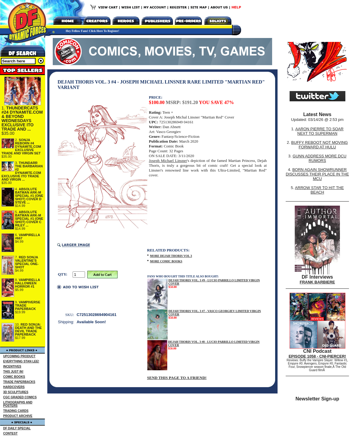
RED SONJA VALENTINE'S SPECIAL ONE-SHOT (27, 262)
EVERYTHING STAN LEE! (21, 361)
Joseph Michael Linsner (168, 160)
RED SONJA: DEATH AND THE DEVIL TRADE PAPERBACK (28, 329)
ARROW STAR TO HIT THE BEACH (319, 189)
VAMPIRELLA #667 (27, 236)
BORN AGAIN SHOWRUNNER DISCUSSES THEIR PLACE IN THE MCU (317, 174)
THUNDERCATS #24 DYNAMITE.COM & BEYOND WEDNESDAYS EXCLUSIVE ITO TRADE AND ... (22, 118)
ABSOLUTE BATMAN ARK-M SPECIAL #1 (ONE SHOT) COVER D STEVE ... (29, 195)
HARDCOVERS (14, 387)
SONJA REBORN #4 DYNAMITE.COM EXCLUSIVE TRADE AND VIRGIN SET (21, 146)
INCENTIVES (12, 366)
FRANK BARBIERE (317, 282)
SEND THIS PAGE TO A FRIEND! (176, 377)
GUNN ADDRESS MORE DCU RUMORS (319, 158)
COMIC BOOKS (14, 376)
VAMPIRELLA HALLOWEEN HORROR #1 (27, 283)
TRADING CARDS (16, 410)
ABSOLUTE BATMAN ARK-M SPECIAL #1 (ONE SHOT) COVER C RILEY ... (29, 218)
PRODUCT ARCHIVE (18, 416)
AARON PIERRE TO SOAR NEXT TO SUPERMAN (319, 131)
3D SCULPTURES (15, 392)
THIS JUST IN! (13, 371)
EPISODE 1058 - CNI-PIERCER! (317, 356)
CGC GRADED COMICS (20, 397)
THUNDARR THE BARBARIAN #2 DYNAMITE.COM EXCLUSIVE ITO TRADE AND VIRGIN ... (22, 171)
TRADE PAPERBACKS (19, 382)
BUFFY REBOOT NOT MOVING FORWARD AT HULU (319, 144)
